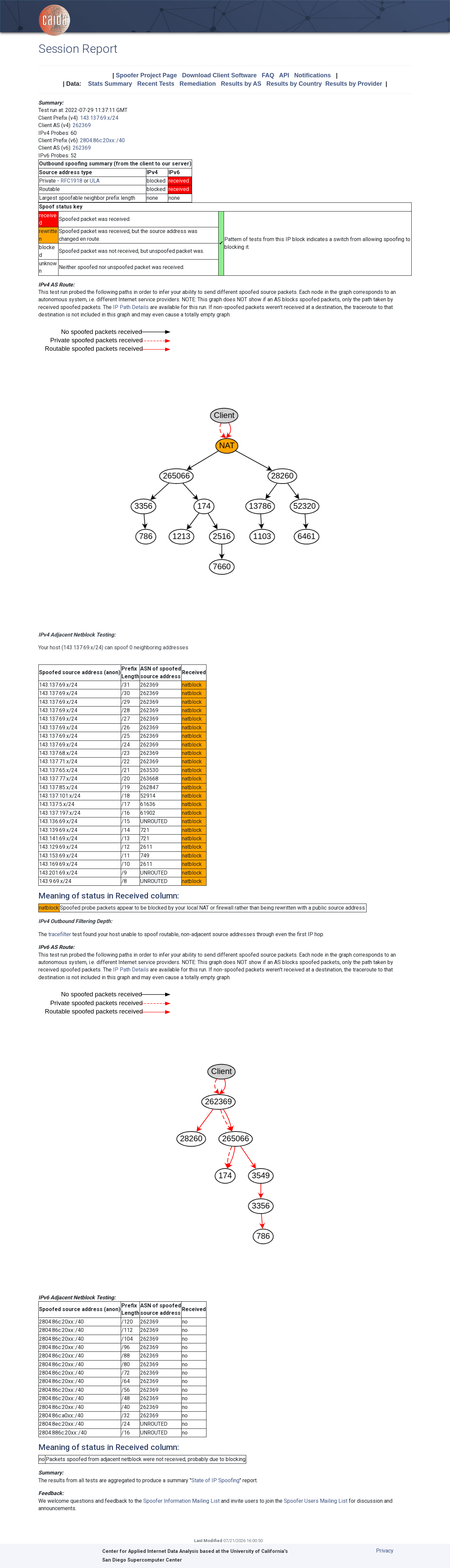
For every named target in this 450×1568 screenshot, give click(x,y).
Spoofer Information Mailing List (181, 1501)
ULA (95, 181)
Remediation (198, 83)
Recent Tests (156, 83)
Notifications (312, 75)
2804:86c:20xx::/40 (102, 140)
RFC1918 (71, 181)
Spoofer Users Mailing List (315, 1501)
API (284, 75)
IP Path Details (131, 307)
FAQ (268, 75)
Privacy (384, 1550)
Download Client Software (219, 75)
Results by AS (241, 83)
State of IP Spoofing (215, 1480)
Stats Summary (110, 83)
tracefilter (59, 934)
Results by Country (294, 83)
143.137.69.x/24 (99, 118)
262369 (82, 125)
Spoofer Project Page (146, 75)
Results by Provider (353, 83)
